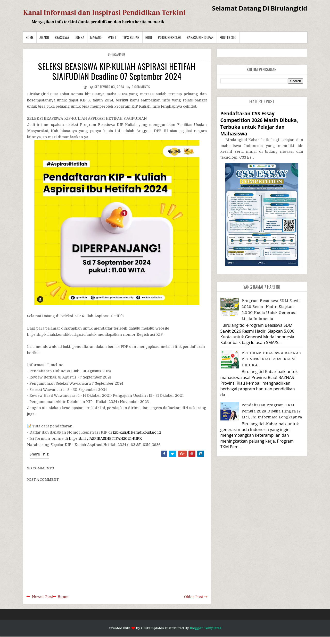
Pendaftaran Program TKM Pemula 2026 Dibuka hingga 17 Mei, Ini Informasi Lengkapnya (272, 411)
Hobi (148, 37)
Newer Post (42, 597)
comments (140, 86)
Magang (96, 37)
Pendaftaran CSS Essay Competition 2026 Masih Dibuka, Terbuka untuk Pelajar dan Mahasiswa (259, 123)
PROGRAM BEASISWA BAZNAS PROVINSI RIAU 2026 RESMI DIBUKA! (271, 359)
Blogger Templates (205, 628)
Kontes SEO (228, 37)
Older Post (193, 597)
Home (30, 37)
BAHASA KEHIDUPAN (200, 37)
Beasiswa (62, 37)
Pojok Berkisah (169, 37)
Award (44, 37)
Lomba (79, 37)
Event (112, 37)
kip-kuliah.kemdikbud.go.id (137, 432)
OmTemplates (152, 628)
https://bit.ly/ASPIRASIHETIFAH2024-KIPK (105, 438)
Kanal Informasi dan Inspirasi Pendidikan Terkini (104, 12)
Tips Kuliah (130, 37)
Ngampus (119, 54)
